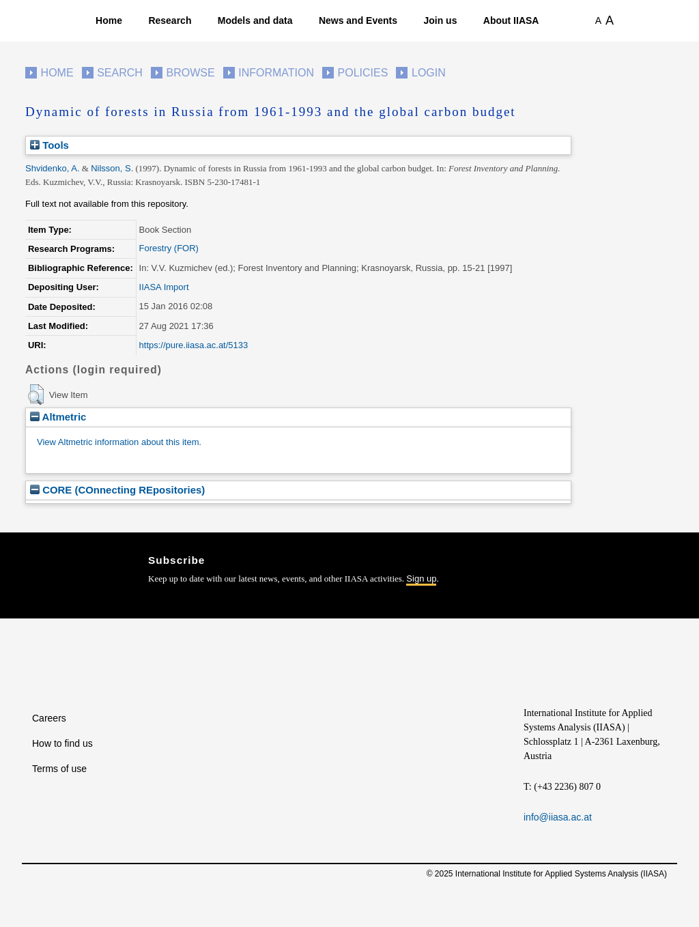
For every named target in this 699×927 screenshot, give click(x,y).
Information (276, 73)
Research (169, 20)
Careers (49, 718)
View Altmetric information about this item (118, 442)
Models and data (255, 20)
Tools (49, 145)
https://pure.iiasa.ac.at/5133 (193, 345)
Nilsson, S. (112, 168)
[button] (36, 394)
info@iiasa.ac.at (558, 817)
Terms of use (59, 768)
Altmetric (58, 417)
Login (429, 73)
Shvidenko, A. (52, 168)
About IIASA (511, 20)
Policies (363, 73)
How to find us (62, 743)
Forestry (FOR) (169, 248)
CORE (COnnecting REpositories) (117, 490)
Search (120, 73)
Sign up (421, 578)
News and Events (358, 20)
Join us (440, 20)
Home (109, 20)
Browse (190, 73)
